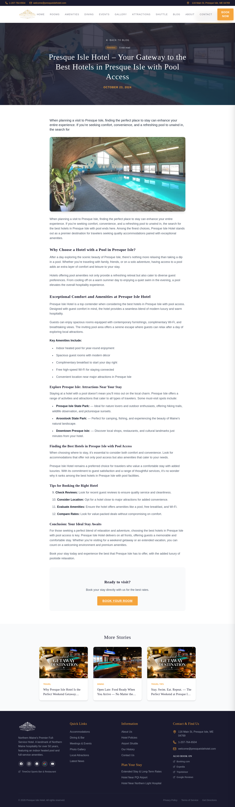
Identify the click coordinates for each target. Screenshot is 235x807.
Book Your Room (117, 601)
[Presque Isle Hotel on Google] (45, 764)
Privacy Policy (170, 800)
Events (104, 14)
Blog (176, 14)
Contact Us (127, 755)
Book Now (225, 14)
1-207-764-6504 (15, 3)
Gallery (121, 14)
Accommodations (80, 731)
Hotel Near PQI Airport (134, 777)
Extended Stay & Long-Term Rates (141, 771)
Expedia (179, 766)
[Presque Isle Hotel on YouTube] (52, 764)
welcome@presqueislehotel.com (47, 3)
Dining (89, 14)
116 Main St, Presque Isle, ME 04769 (195, 733)
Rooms (55, 14)
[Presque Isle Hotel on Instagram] (29, 764)
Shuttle (162, 14)
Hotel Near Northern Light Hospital (141, 783)
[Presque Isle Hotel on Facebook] (21, 764)
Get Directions (209, 800)
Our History (128, 749)
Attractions (141, 14)
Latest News (77, 761)
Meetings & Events (81, 743)
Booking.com (181, 761)
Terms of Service (189, 800)
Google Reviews (183, 777)
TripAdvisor (180, 772)
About (190, 14)
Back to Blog (117, 40)
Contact (206, 14)
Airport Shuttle (129, 743)
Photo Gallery (78, 749)
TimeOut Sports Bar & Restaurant (37, 771)
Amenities (72, 14)
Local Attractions (79, 755)
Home (41, 14)
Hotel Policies (129, 737)
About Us (126, 731)
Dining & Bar (77, 737)
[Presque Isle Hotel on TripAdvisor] (37, 764)
